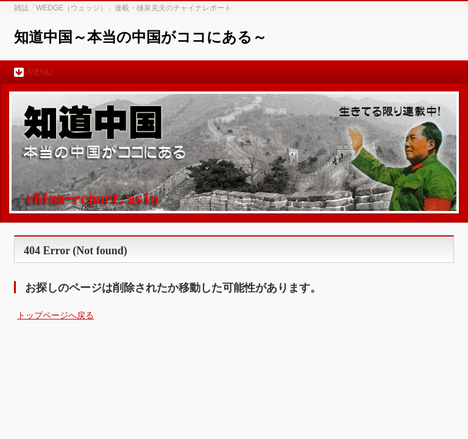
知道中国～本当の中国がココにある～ (140, 37)
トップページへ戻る (55, 315)
